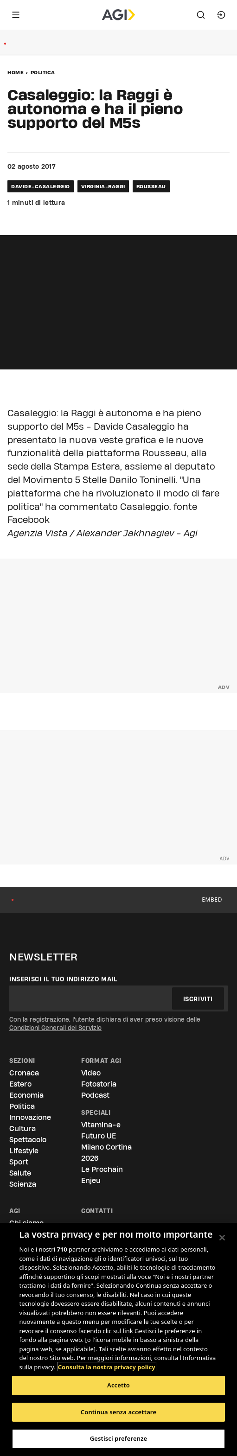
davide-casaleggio (40, 186)
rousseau (151, 186)
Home (15, 72)
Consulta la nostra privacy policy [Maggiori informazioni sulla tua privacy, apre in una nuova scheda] (106, 1367)
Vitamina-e (101, 1124)
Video (91, 1072)
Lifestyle (23, 1150)
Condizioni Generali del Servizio (55, 1027)
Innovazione (30, 1117)
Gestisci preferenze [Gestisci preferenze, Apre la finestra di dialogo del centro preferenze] (118, 1438)
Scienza (22, 1184)
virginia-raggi (103, 186)
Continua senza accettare (118, 1412)
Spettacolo (27, 1139)
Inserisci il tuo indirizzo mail (63, 979)
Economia (26, 1095)
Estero (20, 1084)
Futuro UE (98, 1136)
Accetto (118, 1385)
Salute (20, 1173)
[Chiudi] (222, 1237)
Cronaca (24, 1072)
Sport (18, 1161)
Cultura (22, 1128)
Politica (43, 72)
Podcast (95, 1095)
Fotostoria (98, 1084)
